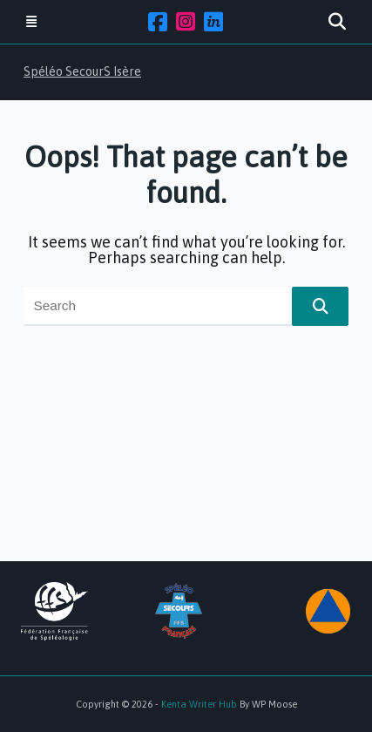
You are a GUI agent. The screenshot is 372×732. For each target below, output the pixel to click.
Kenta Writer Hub (199, 704)
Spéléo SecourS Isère (82, 71)
